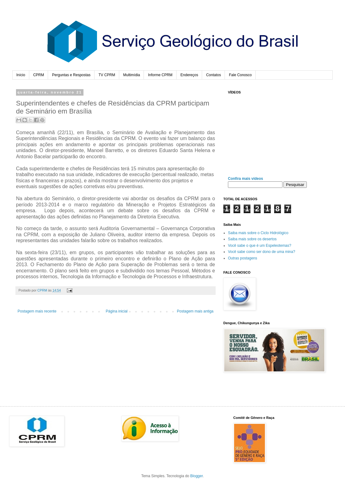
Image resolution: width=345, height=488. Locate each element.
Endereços (189, 75)
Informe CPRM (160, 75)
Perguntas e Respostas (71, 75)
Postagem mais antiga (195, 311)
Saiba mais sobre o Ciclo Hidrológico (258, 233)
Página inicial (117, 311)
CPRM (38, 75)
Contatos (213, 75)
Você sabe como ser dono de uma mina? (261, 252)
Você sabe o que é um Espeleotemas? (259, 245)
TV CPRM (107, 75)
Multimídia (131, 75)
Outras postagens (242, 258)
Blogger (196, 476)
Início (20, 75)
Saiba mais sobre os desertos (252, 239)
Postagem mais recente (37, 311)
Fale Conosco (240, 75)
